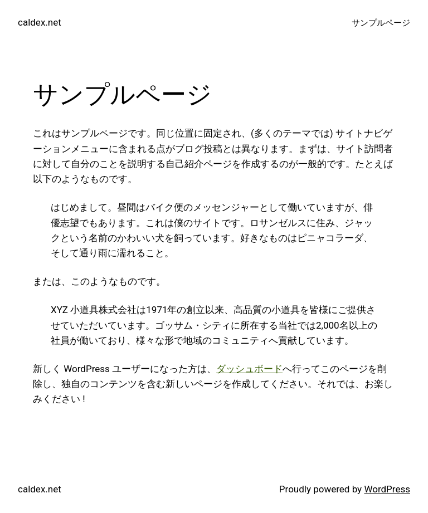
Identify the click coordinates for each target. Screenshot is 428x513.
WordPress (387, 489)
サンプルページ (381, 23)
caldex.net (39, 22)
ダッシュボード (249, 368)
